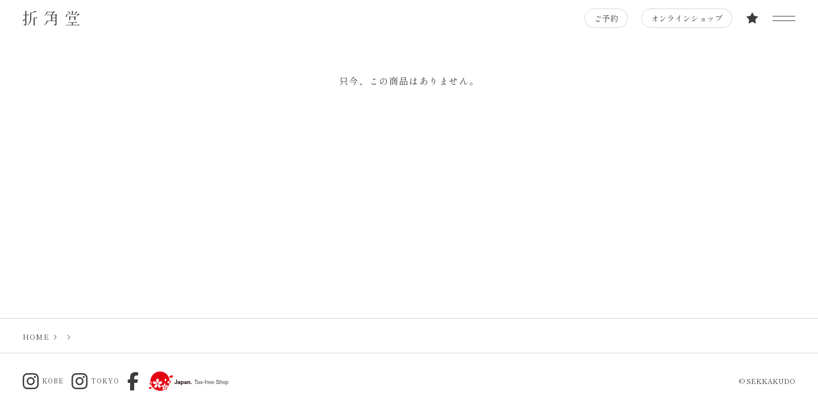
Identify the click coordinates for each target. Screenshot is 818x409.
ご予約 (606, 18)
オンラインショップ (687, 18)
